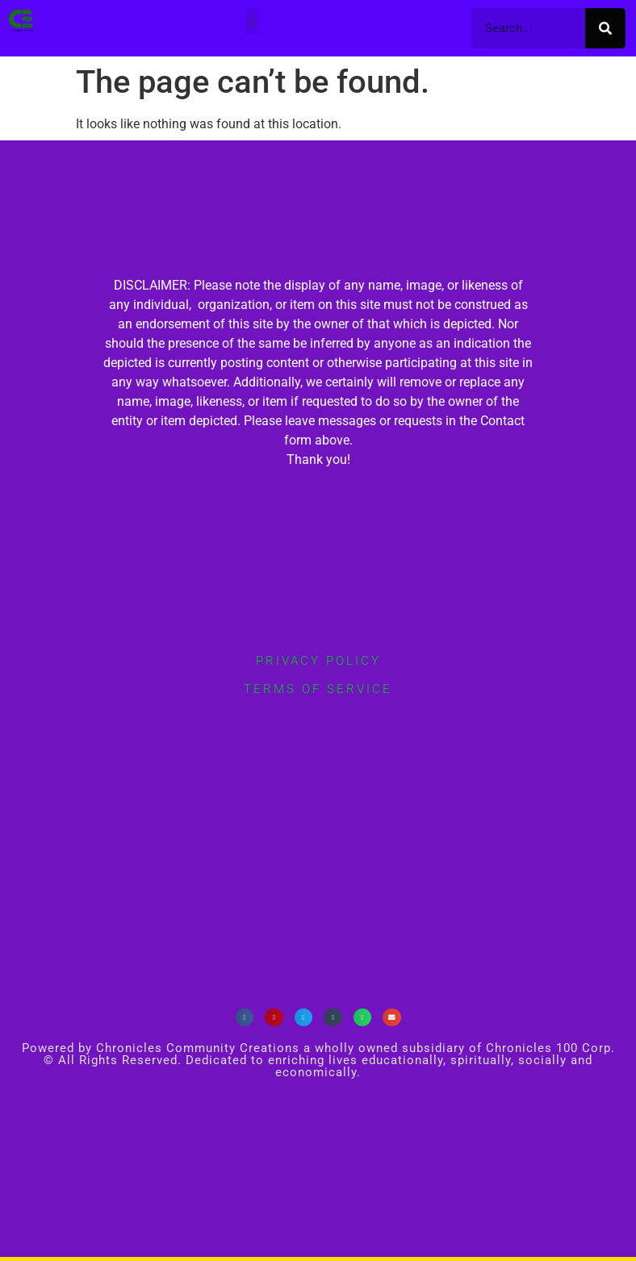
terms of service (318, 689)
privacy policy (318, 660)
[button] (252, 21)
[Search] (605, 28)
